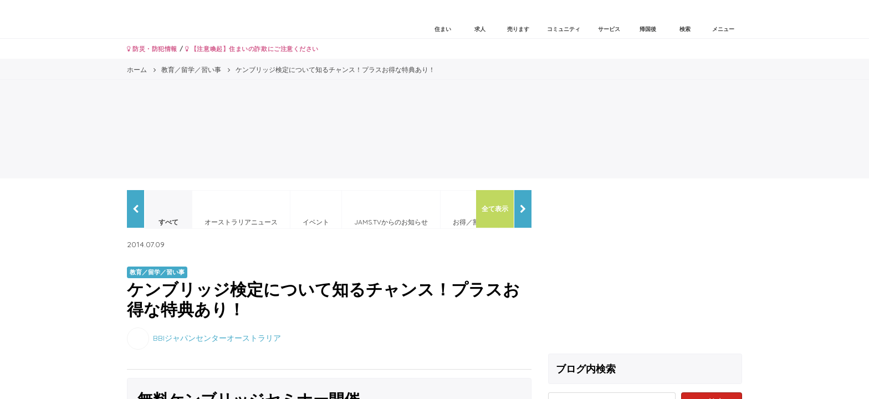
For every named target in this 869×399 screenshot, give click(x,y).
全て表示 (495, 208)
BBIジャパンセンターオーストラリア (217, 337)
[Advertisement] (645, 267)
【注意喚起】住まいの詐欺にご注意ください (252, 49)
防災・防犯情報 (152, 49)
